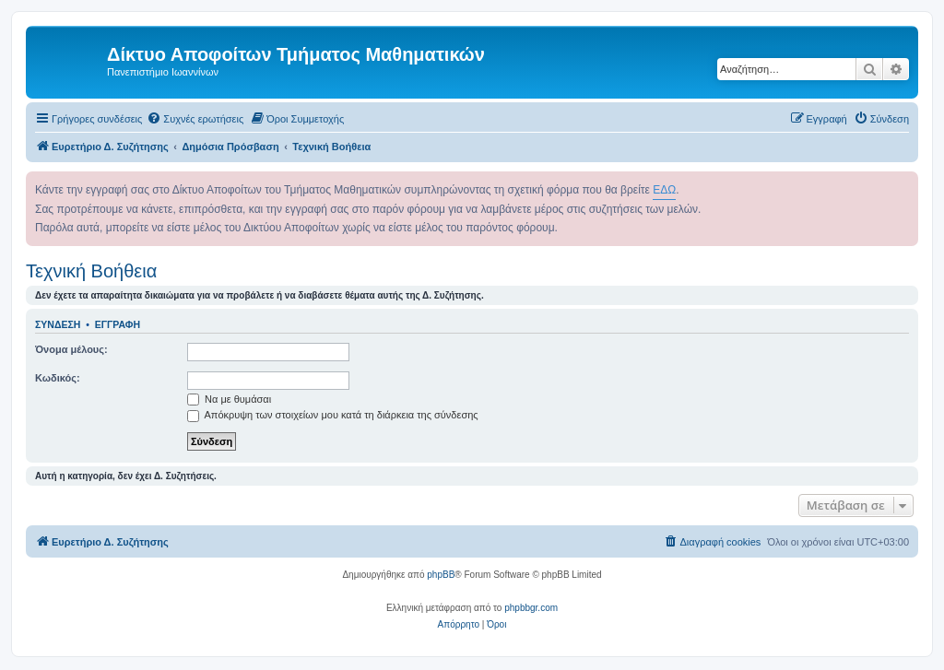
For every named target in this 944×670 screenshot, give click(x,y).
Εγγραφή (117, 324)
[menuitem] (195, 119)
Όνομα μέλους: (71, 349)
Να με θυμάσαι (229, 399)
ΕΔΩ (664, 189)
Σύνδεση (57, 324)
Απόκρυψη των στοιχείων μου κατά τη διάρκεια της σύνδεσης (332, 414)
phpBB (440, 575)
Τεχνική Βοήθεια (91, 271)
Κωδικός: (57, 377)
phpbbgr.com (531, 608)
